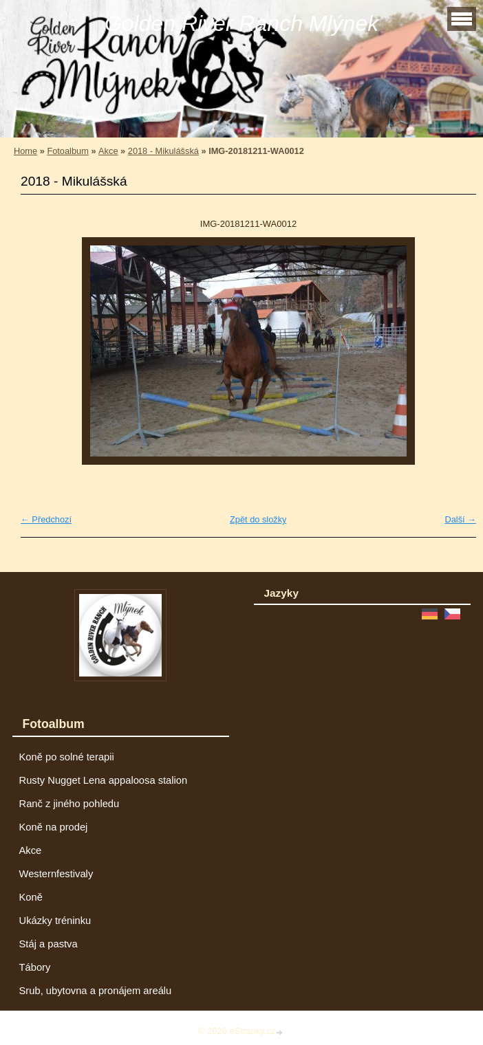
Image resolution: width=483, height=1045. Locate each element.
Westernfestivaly (56, 873)
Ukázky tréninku (55, 920)
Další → (460, 519)
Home (25, 151)
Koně (31, 897)
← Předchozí (46, 519)
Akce (108, 151)
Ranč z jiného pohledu (69, 803)
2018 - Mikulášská (163, 151)
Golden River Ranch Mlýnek (241, 23)
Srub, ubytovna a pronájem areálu (95, 990)
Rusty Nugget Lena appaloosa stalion (103, 780)
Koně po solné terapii (66, 756)
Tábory (35, 967)
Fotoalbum (67, 151)
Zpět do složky (258, 519)
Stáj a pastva (48, 943)
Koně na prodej (53, 827)
